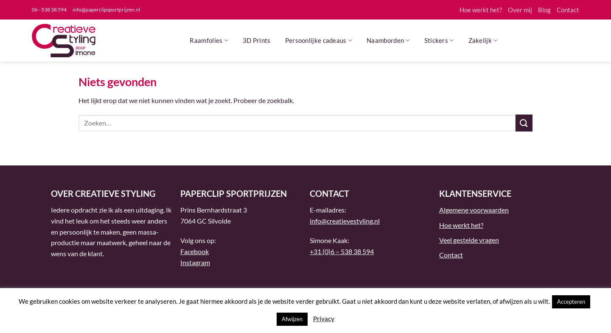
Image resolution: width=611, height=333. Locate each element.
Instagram (195, 262)
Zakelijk (483, 40)
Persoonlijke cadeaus (319, 40)
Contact (568, 10)
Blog (544, 10)
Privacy (323, 318)
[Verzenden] (524, 123)
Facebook (194, 251)
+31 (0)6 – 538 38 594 (342, 251)
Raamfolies (209, 40)
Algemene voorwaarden (474, 210)
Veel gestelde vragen (469, 240)
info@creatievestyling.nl (345, 221)
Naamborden (388, 40)
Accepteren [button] (571, 301)
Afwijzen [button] (292, 319)
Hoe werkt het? (481, 10)
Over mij (520, 10)
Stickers (439, 40)
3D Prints (257, 40)
